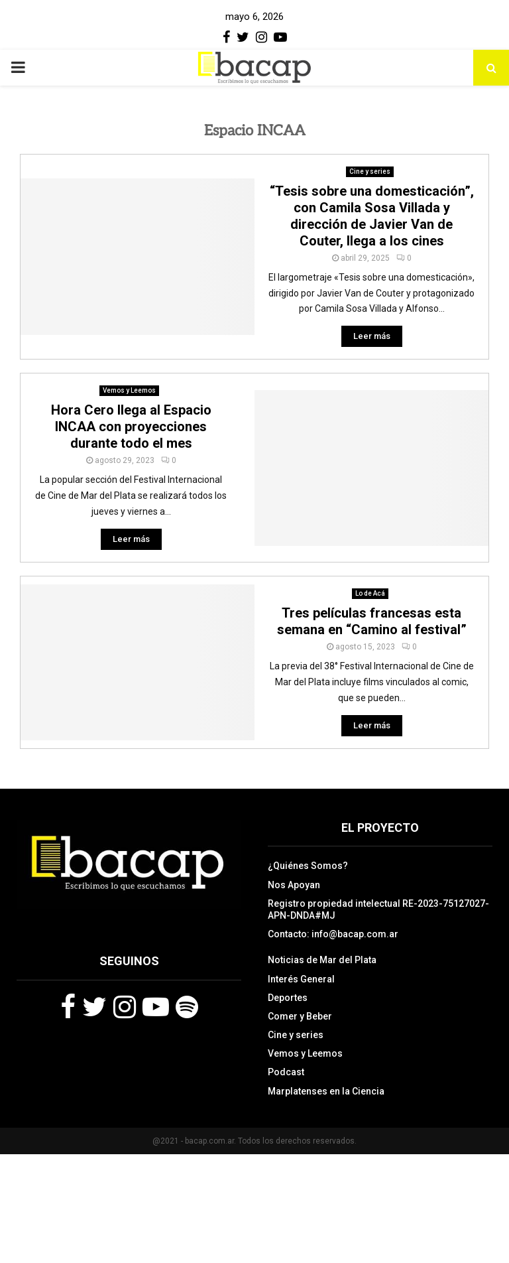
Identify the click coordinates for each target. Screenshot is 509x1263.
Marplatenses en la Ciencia (326, 1091)
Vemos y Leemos (129, 390)
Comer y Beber (300, 1016)
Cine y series (369, 171)
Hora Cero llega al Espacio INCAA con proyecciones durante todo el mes (131, 426)
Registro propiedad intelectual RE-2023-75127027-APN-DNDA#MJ (378, 909)
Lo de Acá (370, 593)
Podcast (286, 1072)
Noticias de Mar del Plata (322, 960)
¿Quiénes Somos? (308, 865)
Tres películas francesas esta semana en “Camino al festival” (372, 621)
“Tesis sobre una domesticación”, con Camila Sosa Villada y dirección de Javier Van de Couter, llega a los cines (372, 216)
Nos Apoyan (294, 885)
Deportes (288, 997)
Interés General (301, 979)
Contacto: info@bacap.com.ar (333, 934)
